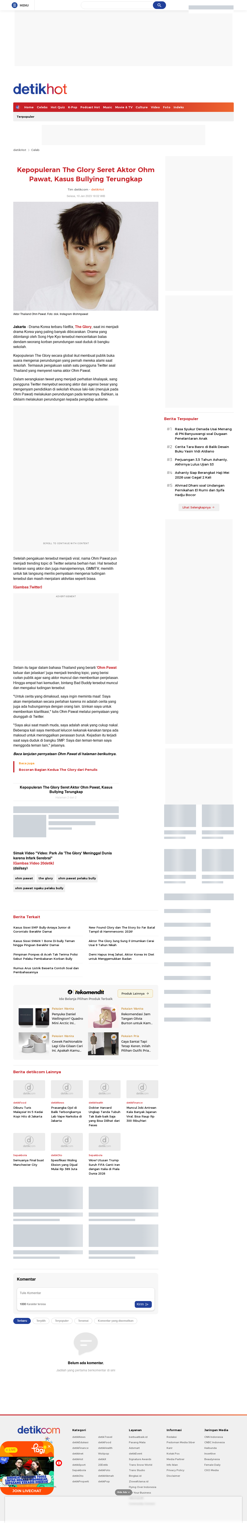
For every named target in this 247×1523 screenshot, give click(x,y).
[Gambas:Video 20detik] (33, 863)
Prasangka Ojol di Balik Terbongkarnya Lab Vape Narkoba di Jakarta (66, 1114)
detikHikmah (106, 1475)
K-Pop (72, 107)
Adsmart (134, 1448)
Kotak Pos (173, 1453)
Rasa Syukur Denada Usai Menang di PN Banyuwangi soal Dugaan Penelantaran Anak (203, 434)
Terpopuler (25, 116)
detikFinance (80, 1448)
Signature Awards (140, 1459)
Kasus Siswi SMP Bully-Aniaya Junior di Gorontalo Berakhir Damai (41, 929)
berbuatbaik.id (138, 1437)
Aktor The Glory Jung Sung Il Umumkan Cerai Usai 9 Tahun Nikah (121, 943)
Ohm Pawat (107, 668)
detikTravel (105, 1437)
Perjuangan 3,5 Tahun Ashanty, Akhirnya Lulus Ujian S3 (201, 462)
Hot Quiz (58, 107)
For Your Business (140, 1492)
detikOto (78, 1475)
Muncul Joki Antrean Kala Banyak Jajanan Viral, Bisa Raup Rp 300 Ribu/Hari (141, 1114)
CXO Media (211, 1470)
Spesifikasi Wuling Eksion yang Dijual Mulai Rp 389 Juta (64, 1164)
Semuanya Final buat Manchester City (28, 1162)
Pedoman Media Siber (181, 1442)
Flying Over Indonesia (142, 1487)
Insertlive (210, 1453)
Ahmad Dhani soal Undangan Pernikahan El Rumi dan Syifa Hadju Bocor (200, 490)
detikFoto (104, 1470)
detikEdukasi (80, 1442)
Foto (166, 107)
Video (155, 107)
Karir (169, 1448)
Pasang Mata (137, 1442)
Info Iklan (172, 1464)
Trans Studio (137, 1470)
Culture (142, 107)
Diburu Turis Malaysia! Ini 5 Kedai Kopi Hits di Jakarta (28, 1112)
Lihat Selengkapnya (198, 507)
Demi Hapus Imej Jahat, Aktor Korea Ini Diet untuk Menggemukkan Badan (121, 956)
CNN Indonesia (213, 1437)
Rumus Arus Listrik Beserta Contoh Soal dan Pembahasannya (46, 970)
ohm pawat (24, 878)
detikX (102, 1459)
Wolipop (103, 1453)
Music (107, 107)
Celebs (42, 107)
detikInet (77, 1453)
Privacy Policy (175, 1470)
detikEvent (135, 1453)
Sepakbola (79, 1470)
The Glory (83, 327)
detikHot (19, 150)
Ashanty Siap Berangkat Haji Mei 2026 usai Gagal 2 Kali (202, 475)
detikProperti (80, 1481)
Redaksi (172, 1437)
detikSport (79, 1464)
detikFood (104, 1442)
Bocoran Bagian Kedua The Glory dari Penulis (58, 770)
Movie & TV (123, 107)
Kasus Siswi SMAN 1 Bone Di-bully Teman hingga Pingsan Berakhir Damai (44, 943)
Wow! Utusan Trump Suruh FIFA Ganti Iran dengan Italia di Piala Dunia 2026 (104, 1166)
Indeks (179, 107)
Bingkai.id (135, 1475)
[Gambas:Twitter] (27, 587)
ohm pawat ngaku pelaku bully (39, 888)
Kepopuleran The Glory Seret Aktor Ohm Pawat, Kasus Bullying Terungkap (66, 790)
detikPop (104, 1481)
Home (29, 107)
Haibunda (210, 1448)
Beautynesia (212, 1459)
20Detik (103, 1464)
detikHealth (105, 1448)
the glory (45, 878)
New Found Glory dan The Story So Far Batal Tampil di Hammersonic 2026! (122, 929)
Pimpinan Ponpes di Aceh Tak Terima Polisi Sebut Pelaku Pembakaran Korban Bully (45, 956)
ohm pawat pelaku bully (77, 878)
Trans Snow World (140, 1464)
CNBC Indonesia (214, 1442)
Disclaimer (173, 1475)
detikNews (79, 1437)
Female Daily (212, 1464)
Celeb (35, 150)
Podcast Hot (90, 107)
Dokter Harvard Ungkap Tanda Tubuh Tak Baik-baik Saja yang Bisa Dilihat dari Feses (104, 1116)
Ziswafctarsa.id (138, 1481)
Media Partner (175, 1459)
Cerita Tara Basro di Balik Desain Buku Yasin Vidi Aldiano (202, 449)
